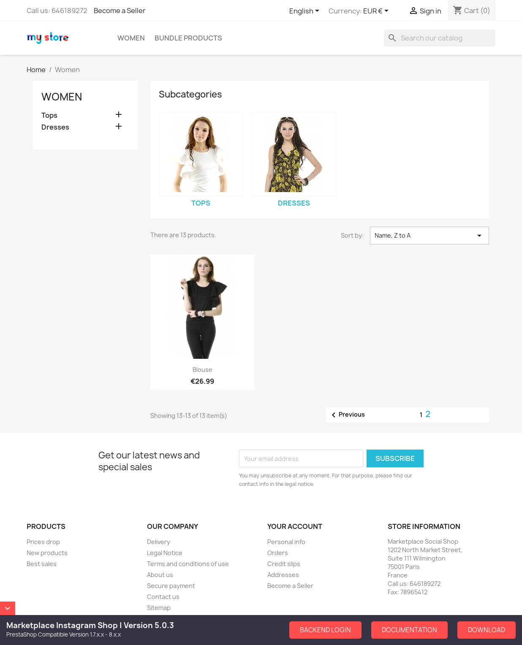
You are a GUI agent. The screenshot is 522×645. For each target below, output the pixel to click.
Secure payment (171, 586)
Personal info (286, 542)
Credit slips (283, 564)
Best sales (42, 564)
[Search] (439, 38)
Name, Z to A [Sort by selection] (429, 235)
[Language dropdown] (305, 11)
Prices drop (43, 542)
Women (131, 38)
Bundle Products (188, 38)
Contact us (163, 597)
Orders (277, 553)
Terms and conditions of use (188, 564)
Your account (294, 526)
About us (160, 575)
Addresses (283, 575)
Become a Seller (120, 10)
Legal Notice (164, 553)
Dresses (55, 127)
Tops (49, 115)
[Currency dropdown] (377, 11)
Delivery (158, 542)
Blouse (202, 370)
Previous (347, 415)
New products (47, 553)
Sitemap (159, 608)
